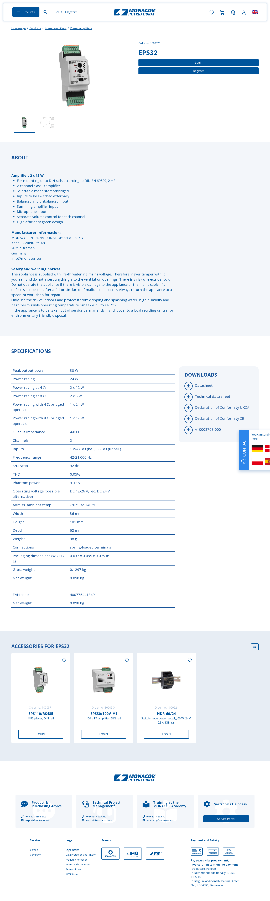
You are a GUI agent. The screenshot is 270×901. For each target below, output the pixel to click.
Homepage (18, 28)
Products (35, 28)
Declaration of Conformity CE (219, 418)
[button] (243, 12)
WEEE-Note (72, 874)
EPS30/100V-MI (103, 713)
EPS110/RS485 (40, 713)
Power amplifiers (55, 28)
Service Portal (226, 819)
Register (198, 71)
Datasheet (204, 385)
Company (35, 854)
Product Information (76, 859)
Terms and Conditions (78, 864)
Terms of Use (73, 869)
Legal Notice (72, 849)
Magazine (71, 12)
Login (198, 62)
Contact (34, 849)
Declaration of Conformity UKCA (222, 407)
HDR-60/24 (166, 713)
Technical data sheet (212, 396)
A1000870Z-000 (208, 429)
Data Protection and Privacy (81, 854)
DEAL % (57, 12)
